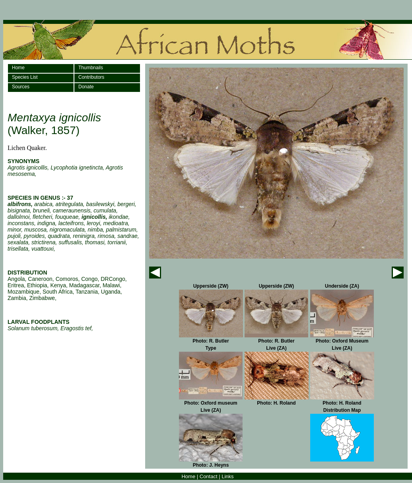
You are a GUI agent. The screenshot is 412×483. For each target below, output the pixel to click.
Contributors (91, 77)
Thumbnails (90, 67)
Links (227, 476)
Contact (209, 476)
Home (18, 67)
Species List (25, 77)
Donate (86, 87)
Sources (20, 87)
